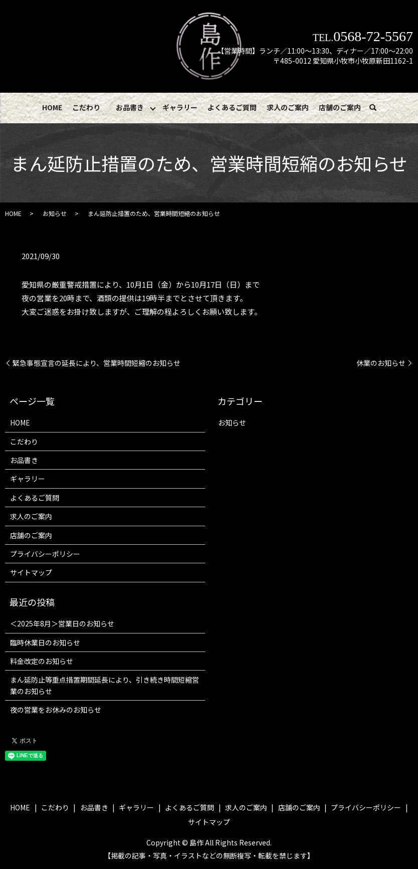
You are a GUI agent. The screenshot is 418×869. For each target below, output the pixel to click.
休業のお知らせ (380, 363)
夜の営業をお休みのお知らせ (55, 710)
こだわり (86, 107)
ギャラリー (180, 107)
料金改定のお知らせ (41, 662)
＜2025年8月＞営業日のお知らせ (62, 624)
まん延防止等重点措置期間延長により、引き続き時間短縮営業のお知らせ (104, 685)
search (377, 108)
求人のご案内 (288, 107)
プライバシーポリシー (45, 554)
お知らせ (55, 213)
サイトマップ (31, 573)
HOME (53, 107)
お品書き (130, 107)
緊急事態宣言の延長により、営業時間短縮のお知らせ (96, 363)
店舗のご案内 (339, 107)
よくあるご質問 (232, 107)
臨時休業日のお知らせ (45, 642)
